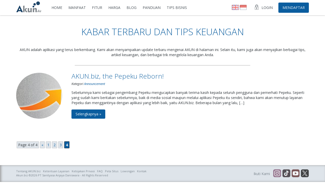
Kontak (141, 171)
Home (56, 7)
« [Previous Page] (42, 144)
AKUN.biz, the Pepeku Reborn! (117, 76)
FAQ (100, 171)
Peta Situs (111, 171)
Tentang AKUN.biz (28, 171)
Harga (114, 7)
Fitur (97, 7)
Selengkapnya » (88, 114)
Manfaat (77, 7)
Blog (132, 7)
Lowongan (128, 171)
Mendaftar (293, 7)
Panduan (152, 7)
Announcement (94, 83)
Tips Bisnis (177, 7)
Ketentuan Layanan (56, 171)
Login (267, 7)
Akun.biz (22, 175)
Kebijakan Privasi (83, 171)
